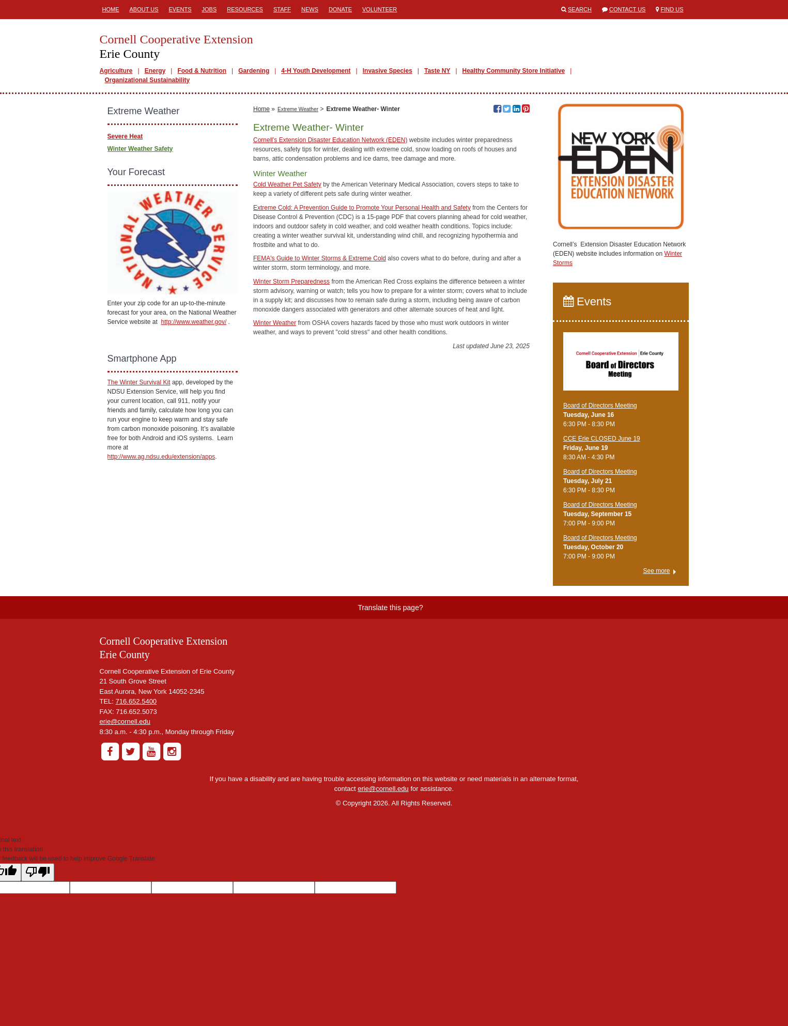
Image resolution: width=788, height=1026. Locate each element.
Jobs (209, 9)
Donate (340, 9)
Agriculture (116, 70)
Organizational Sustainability (147, 80)
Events (180, 9)
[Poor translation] (37, 872)
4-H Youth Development (315, 70)
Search (580, 9)
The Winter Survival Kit (139, 382)
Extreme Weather (297, 264)
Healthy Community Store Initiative (513, 70)
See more (656, 570)
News (309, 9)
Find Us (672, 9)
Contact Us (627, 9)
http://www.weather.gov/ (194, 321)
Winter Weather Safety (140, 148)
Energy (155, 70)
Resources (245, 9)
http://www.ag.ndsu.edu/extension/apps (161, 456)
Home (110, 9)
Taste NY (437, 70)
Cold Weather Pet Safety (287, 340)
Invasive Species (387, 70)
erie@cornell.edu (125, 721)
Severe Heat (125, 136)
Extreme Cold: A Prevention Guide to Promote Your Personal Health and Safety (362, 362)
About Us (144, 9)
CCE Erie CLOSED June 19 (601, 438)
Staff (282, 9)
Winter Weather (274, 478)
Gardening (253, 70)
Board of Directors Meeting (600, 405)
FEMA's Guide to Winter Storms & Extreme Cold (319, 413)
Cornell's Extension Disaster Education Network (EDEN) (330, 295)
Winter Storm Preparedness (291, 436)
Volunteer (379, 9)
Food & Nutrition (201, 70)
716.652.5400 (136, 701)
